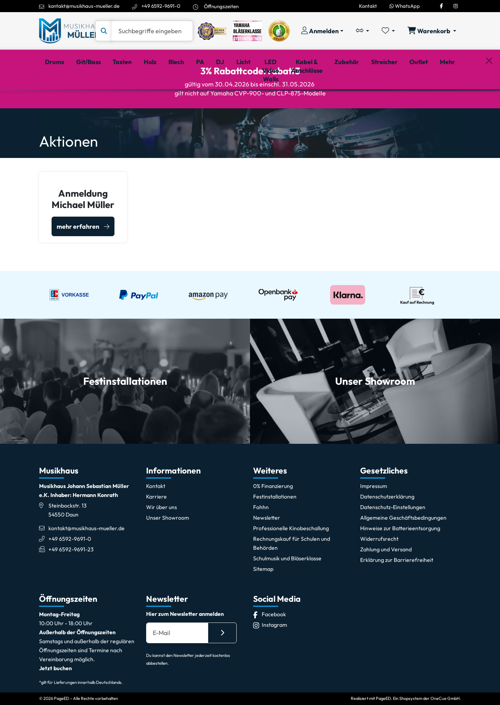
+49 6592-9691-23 (71, 583)
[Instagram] (456, 6)
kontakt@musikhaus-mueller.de (84, 6)
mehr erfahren (78, 262)
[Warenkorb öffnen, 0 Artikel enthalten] (432, 31)
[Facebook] (441, 6)
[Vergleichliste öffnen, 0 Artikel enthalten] (362, 31)
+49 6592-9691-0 (160, 6)
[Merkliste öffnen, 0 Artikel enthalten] (388, 31)
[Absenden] (222, 667)
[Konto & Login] (322, 31)
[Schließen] (489, 102)
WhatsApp (404, 6)
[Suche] (152, 31)
